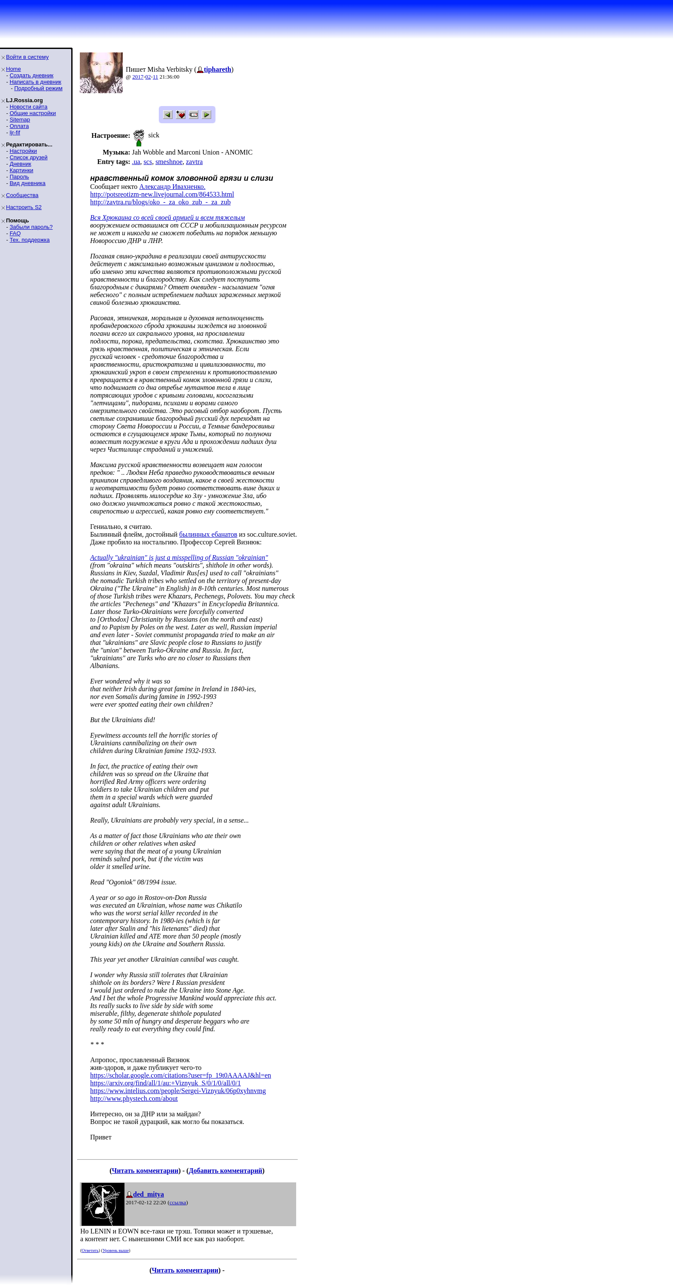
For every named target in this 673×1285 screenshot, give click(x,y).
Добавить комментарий (225, 1170)
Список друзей (28, 157)
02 (148, 76)
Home (13, 69)
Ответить (90, 1250)
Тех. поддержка (29, 240)
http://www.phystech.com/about (134, 1098)
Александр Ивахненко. (172, 186)
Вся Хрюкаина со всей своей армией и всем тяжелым (167, 217)
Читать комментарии (145, 1170)
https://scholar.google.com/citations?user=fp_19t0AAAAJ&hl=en (180, 1075)
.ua (136, 161)
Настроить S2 (24, 207)
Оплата (19, 126)
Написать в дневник (35, 82)
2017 (137, 76)
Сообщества (22, 195)
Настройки (23, 151)
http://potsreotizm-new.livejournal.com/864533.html (162, 194)
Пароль (19, 176)
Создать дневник (31, 75)
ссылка (178, 1202)
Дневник (20, 164)
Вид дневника (27, 183)
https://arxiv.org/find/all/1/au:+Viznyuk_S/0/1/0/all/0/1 (165, 1083)
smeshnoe (168, 161)
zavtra (194, 161)
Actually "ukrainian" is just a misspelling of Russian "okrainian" (179, 557)
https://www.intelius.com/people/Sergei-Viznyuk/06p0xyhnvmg (178, 1090)
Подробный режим (38, 88)
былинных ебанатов (208, 534)
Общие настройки (32, 113)
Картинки (21, 170)
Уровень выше (116, 1250)
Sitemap (19, 119)
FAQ (15, 233)
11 (155, 76)
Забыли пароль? (30, 227)
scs (148, 161)
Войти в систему (27, 57)
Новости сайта (28, 106)
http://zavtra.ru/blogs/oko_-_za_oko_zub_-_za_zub (160, 202)
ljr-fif (14, 132)
